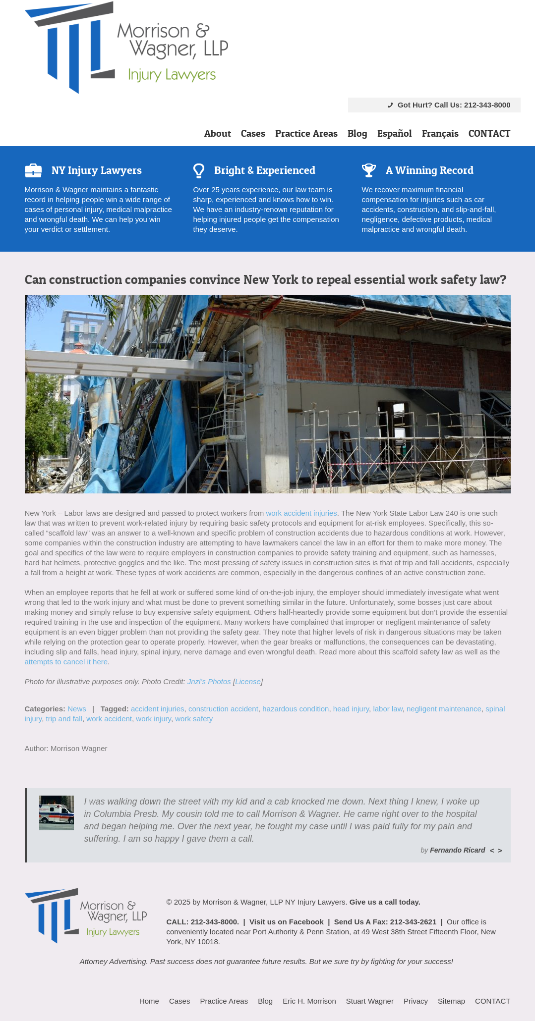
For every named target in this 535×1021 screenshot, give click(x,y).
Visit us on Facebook (286, 921)
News (76, 708)
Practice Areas (306, 133)
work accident (109, 718)
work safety (194, 718)
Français (440, 133)
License (248, 681)
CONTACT (490, 133)
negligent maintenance (444, 708)
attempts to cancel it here (66, 661)
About (217, 133)
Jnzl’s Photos (209, 681)
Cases (253, 133)
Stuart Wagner (370, 1001)
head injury (351, 708)
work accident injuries (301, 513)
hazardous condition (295, 708)
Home (149, 1001)
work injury (153, 718)
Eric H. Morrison (309, 1001)
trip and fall (64, 718)
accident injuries (157, 708)
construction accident (223, 708)
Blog (357, 133)
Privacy (416, 1001)
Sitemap (451, 1001)
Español (394, 133)
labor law (387, 708)
